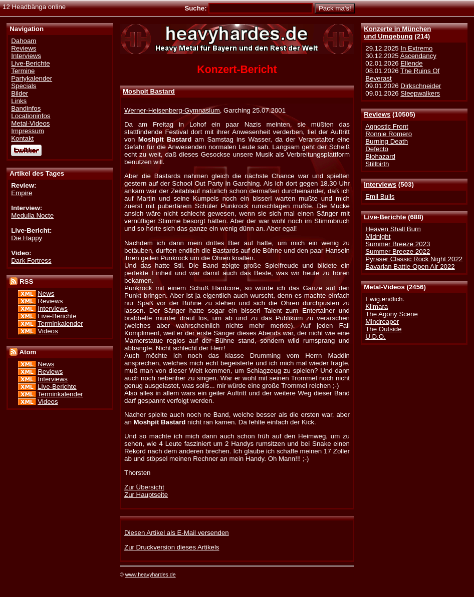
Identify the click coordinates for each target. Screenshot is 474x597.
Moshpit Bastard (149, 91)
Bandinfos (26, 108)
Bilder (19, 93)
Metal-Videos (384, 287)
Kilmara (376, 306)
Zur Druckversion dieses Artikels (171, 547)
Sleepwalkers (420, 93)
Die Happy (26, 238)
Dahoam (23, 41)
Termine (23, 71)
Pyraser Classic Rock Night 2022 (413, 259)
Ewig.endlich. (384, 299)
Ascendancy (418, 56)
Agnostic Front (386, 126)
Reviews (377, 114)
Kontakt (22, 138)
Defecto (376, 149)
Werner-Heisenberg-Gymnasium (172, 110)
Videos (48, 331)
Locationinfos (30, 116)
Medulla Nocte (32, 215)
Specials (23, 86)
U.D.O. (375, 336)
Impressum (27, 131)
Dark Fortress (31, 260)
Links (19, 101)
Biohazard (380, 156)
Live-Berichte (385, 217)
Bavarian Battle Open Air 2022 (409, 266)
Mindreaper (382, 321)
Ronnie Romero (388, 134)
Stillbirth (377, 164)
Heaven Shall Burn (393, 229)
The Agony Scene (391, 314)
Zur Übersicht (144, 487)
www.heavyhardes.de (150, 574)
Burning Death (386, 141)
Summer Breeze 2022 (397, 251)
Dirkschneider (420, 86)
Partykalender (31, 78)
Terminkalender (60, 323)
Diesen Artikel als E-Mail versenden (176, 532)
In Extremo (416, 48)
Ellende (411, 63)
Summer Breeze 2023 (397, 244)
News (46, 293)
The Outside (383, 329)
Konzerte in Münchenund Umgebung (397, 32)
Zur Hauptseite (146, 494)
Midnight (377, 236)
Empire (21, 193)
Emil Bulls (379, 196)
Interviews (380, 184)
